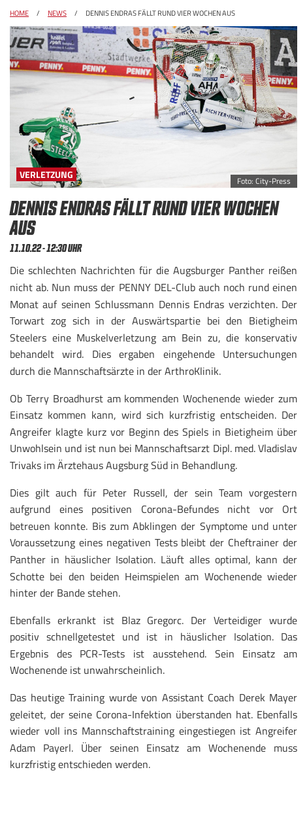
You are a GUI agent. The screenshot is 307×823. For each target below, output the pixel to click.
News (57, 13)
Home (19, 13)
